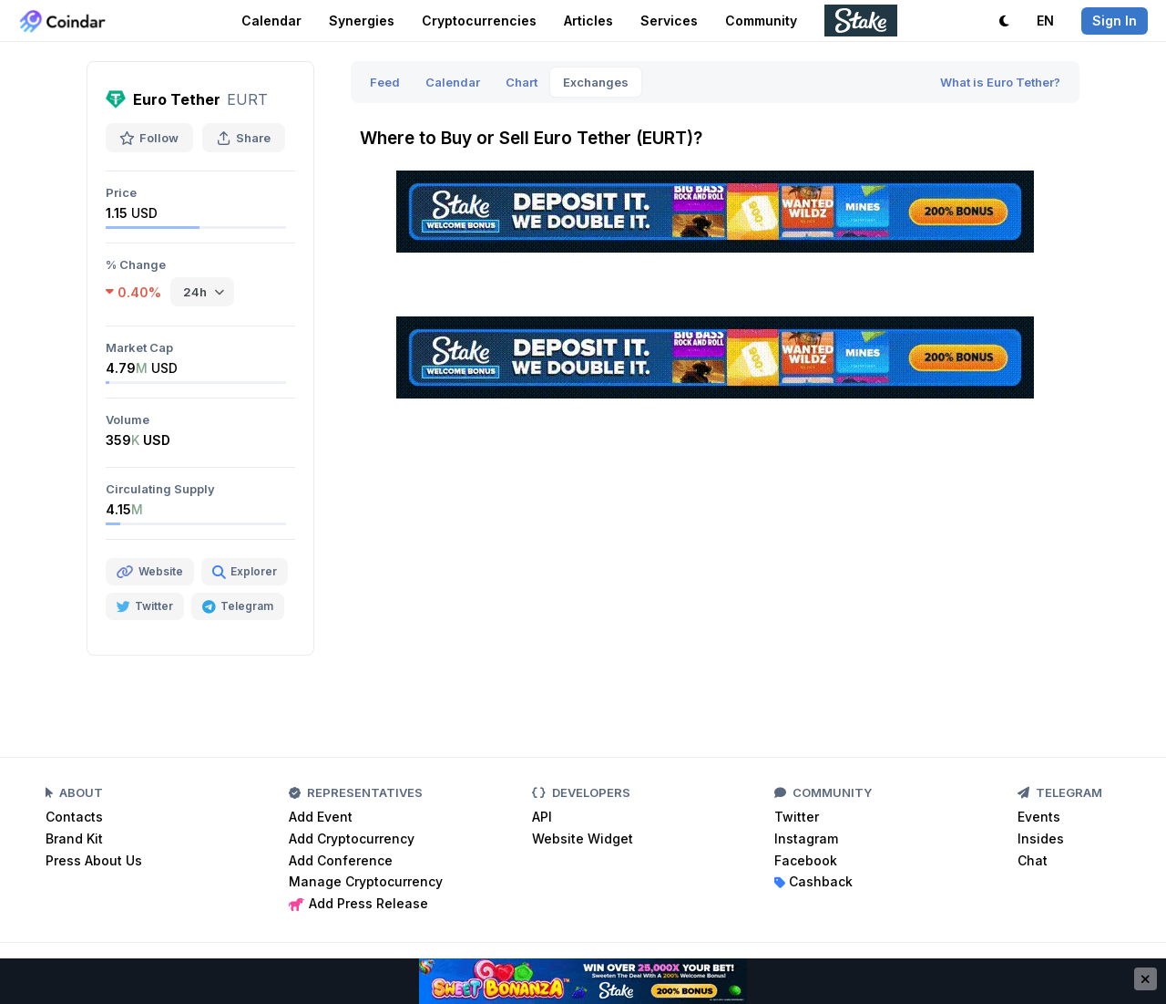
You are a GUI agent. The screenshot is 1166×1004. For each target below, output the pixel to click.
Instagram (806, 838)
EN (1045, 20)
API (542, 816)
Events (1039, 816)
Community (761, 20)
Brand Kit (74, 838)
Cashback (813, 881)
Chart (521, 82)
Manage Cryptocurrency (366, 881)
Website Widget (582, 838)
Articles (588, 20)
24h (195, 292)
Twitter (796, 816)
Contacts (74, 816)
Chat (1033, 860)
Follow (149, 137)
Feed (385, 82)
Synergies (361, 20)
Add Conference (341, 860)
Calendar (271, 20)
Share (244, 137)
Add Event (321, 816)
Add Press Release (358, 903)
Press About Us (94, 860)
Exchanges (596, 82)
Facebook (805, 860)
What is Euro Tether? (1000, 82)
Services (669, 20)
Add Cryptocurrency (351, 838)
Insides (1041, 838)
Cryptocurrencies (479, 20)
